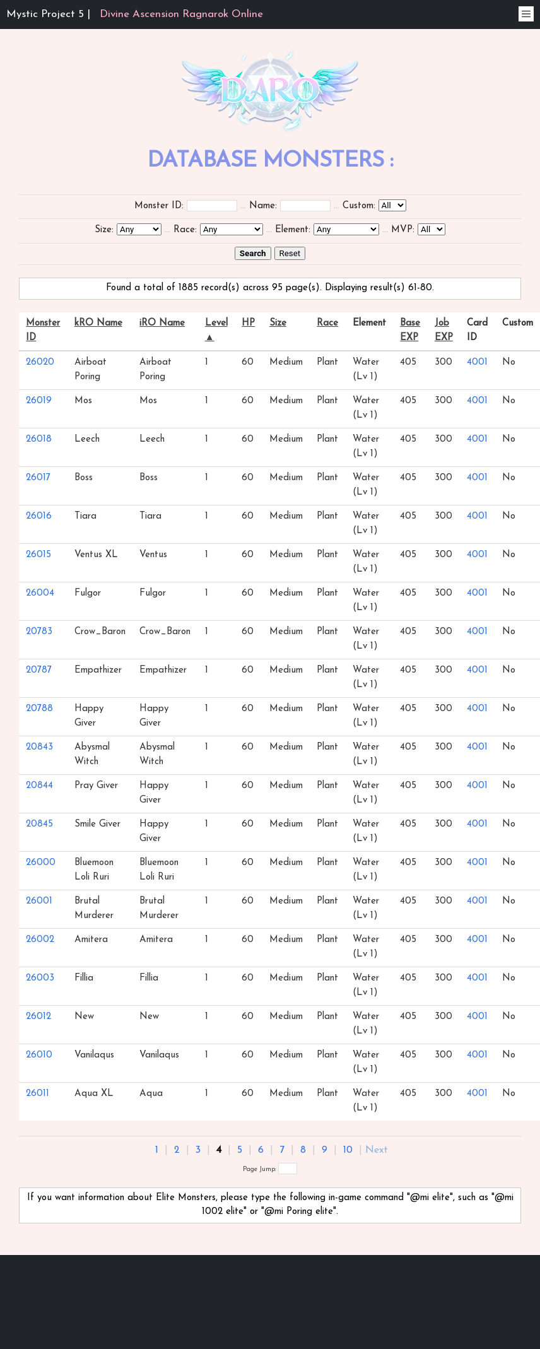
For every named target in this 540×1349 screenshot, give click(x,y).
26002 (40, 940)
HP (248, 323)
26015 (38, 555)
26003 (40, 978)
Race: (185, 230)
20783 (39, 632)
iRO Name (162, 323)
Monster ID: (159, 206)
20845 (39, 824)
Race (327, 323)
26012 (38, 1017)
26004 (40, 593)
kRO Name (98, 323)
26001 (39, 901)
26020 (40, 362)
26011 (37, 1094)
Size (277, 323)
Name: (263, 206)
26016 (39, 516)
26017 (38, 478)
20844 (39, 786)
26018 (39, 439)
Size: (104, 230)
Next (376, 1150)
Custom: (359, 206)
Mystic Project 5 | (134, 14)
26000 (41, 863)
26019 (39, 401)
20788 (39, 709)
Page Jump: (270, 1169)
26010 (39, 1055)
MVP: (402, 230)
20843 (39, 747)
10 (348, 1150)
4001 (477, 362)
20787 (39, 670)
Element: (292, 230)
